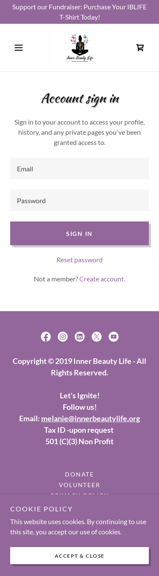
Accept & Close (80, 556)
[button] (20, 47)
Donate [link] (79, 474)
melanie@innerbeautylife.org (90, 418)
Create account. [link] (102, 279)
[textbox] (79, 168)
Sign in (79, 233)
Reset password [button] (79, 259)
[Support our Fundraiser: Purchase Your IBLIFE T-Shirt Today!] (79, 12)
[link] (79, 48)
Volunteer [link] (79, 484)
